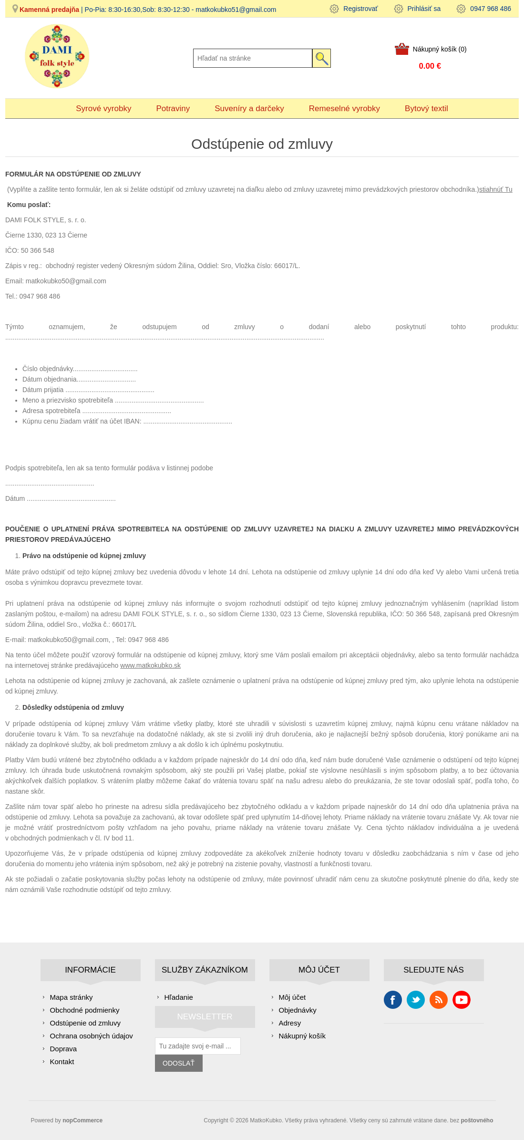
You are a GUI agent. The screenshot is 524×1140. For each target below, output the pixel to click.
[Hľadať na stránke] (252, 58)
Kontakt (62, 1061)
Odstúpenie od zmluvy (85, 1023)
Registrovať (360, 8)
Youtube (461, 1000)
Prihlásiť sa (424, 8)
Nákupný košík (302, 1036)
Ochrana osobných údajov (91, 1036)
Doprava (63, 1049)
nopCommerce (82, 1120)
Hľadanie (178, 997)
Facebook (393, 1000)
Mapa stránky (71, 997)
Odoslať (179, 1063)
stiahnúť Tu (496, 189)
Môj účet (292, 997)
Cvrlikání (416, 1000)
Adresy (290, 1023)
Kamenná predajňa (49, 9)
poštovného (477, 1120)
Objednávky (298, 1010)
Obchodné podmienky (85, 1010)
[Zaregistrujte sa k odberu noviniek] (198, 1046)
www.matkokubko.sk (150, 665)
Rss (439, 1000)
